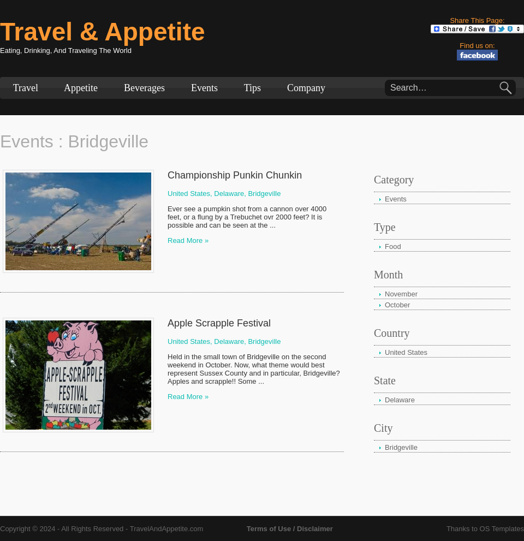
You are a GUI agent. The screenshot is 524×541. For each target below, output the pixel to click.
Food (393, 246)
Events (204, 87)
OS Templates (502, 529)
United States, (190, 193)
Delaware (400, 400)
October (397, 305)
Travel (25, 87)
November (401, 294)
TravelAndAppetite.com (167, 529)
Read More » (188, 240)
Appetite (81, 87)
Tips (252, 87)
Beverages (144, 87)
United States (406, 352)
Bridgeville (264, 193)
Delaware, (230, 193)
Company (306, 87)
